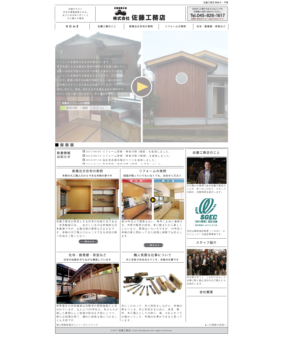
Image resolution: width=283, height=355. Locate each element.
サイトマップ (90, 325)
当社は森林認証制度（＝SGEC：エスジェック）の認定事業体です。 (207, 231)
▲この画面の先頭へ (216, 325)
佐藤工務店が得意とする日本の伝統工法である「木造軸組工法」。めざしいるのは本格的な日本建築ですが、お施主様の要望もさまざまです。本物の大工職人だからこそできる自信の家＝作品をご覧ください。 (87, 231)
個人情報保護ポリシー (68, 325)
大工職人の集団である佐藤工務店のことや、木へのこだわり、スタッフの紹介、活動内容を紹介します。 (207, 187)
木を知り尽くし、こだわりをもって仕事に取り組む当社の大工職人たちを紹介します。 (207, 279)
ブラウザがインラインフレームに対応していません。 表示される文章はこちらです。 (133, 156)
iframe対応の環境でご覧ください (141, 89)
